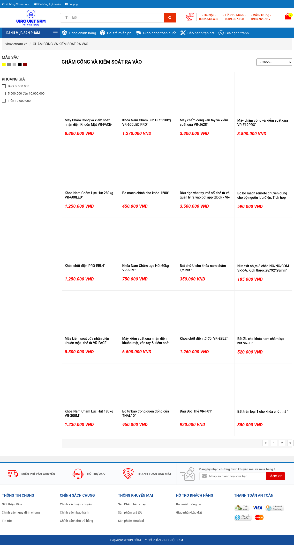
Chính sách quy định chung (21, 512)
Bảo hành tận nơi (201, 33)
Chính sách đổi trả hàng (76, 521)
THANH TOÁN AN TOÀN (253, 495)
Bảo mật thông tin (188, 504)
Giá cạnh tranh (237, 33)
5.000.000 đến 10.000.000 (26, 93)
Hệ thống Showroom (15, 4)
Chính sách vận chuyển (76, 504)
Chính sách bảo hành (74, 512)
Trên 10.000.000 (19, 101)
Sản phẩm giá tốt (130, 512)
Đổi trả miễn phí (119, 33)
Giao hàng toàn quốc (160, 33)
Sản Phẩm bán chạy (132, 504)
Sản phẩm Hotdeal (131, 521)
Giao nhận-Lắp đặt (189, 512)
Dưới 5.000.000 (18, 86)
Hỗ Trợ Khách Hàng (194, 495)
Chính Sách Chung (77, 495)
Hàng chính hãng (82, 33)
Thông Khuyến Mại (135, 495)
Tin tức (7, 521)
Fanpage (74, 4)
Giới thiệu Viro (12, 504)
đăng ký (275, 476)
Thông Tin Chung (18, 495)
